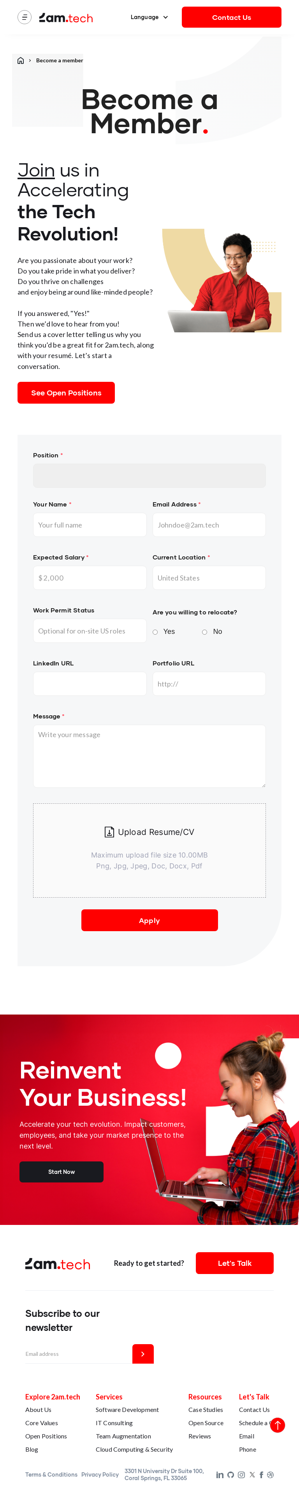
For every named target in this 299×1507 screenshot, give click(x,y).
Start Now (61, 1171)
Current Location (181, 557)
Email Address (177, 504)
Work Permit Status (63, 610)
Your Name (52, 504)
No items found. (149, 476)
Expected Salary (61, 557)
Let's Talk (235, 1262)
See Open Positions (66, 392)
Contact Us (231, 17)
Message (49, 716)
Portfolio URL (173, 663)
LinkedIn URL (53, 663)
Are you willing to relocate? (195, 612)
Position (48, 455)
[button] (149, 17)
